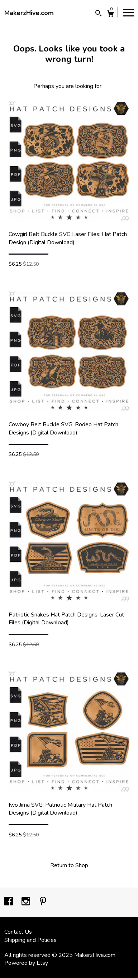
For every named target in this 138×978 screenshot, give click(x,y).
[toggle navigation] (128, 12)
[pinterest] (43, 902)
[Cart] (110, 14)
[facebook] (9, 902)
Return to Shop (69, 865)
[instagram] (27, 902)
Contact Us (18, 932)
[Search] (98, 14)
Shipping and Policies (30, 940)
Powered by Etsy (26, 963)
